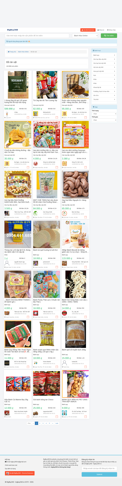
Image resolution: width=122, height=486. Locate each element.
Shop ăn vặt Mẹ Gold (49, 162)
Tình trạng (95, 110)
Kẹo (104, 75)
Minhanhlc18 (46, 112)
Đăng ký (101, 30)
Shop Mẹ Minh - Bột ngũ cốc (80, 262)
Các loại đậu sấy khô (39, 155)
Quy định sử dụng (10, 468)
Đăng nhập (111, 30)
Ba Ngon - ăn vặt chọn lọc (79, 112)
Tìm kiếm (109, 36)
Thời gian (95, 117)
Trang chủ (12, 52)
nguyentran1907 (47, 411)
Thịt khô (104, 99)
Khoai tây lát (104, 87)
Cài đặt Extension (88, 30)
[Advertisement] (61, 13)
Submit (99, 474)
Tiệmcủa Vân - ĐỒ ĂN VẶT (22, 311)
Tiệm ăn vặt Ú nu (48, 311)
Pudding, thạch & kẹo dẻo (104, 91)
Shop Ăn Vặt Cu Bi (77, 162)
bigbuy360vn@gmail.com (18, 462)
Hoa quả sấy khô (9, 105)
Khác (6, 255)
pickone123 (46, 262)
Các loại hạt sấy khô (104, 63)
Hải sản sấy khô (104, 67)
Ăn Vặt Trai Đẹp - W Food (79, 411)
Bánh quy (36, 255)
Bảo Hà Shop (75, 212)
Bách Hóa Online (23, 52)
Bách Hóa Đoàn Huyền (20, 411)
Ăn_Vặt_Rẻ (75, 311)
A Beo (16, 112)
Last (56, 423)
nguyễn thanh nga (19, 262)
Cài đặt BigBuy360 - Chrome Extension (19, 473)
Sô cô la (104, 95)
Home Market (47, 361)
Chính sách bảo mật (11, 465)
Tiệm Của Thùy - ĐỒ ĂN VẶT (22, 212)
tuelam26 (74, 361)
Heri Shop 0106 (47, 212)
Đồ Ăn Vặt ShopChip (20, 361)
